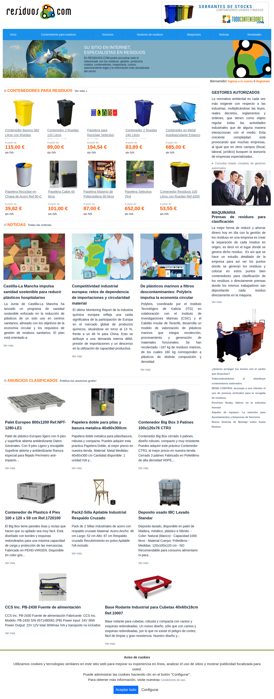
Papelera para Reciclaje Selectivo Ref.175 (100, 133)
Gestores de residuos (150, 34)
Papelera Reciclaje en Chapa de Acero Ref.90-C (23, 194)
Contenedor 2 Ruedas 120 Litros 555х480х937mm (63, 133)
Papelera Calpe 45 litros (61, 194)
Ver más (8, 345)
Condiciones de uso (173, 680)
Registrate (263, 81)
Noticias (224, 34)
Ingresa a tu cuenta (240, 81)
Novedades (254, 34)
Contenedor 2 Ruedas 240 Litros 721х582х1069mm (141, 133)
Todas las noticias (40, 225)
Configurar (150, 690)
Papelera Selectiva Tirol (138, 194)
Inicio (13, 34)
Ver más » (81, 91)
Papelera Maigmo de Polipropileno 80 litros (98, 194)
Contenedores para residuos (58, 34)
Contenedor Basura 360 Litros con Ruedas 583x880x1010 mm (22, 133)
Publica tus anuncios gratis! (78, 381)
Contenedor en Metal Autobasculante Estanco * (183, 133)
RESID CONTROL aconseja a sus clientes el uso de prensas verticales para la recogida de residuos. (239, 393)
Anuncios (107, 34)
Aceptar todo (126, 690)
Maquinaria (194, 34)
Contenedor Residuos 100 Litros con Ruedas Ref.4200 (180, 194)
